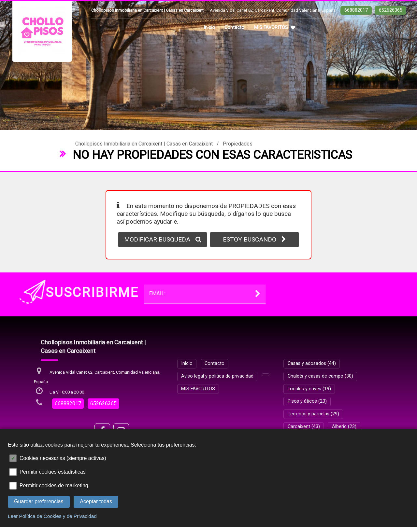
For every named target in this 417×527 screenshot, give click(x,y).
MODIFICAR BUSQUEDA (162, 239)
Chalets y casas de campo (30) (320, 376)
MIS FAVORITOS (274, 27)
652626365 (390, 10)
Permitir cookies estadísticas (53, 472)
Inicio (209, 27)
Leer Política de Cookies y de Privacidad (52, 516)
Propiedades (237, 144)
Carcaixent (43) (304, 426)
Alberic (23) (344, 426)
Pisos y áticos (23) (307, 401)
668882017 (356, 10)
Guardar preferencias (38, 501)
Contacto (234, 27)
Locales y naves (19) (309, 389)
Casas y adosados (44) (312, 363)
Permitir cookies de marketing (54, 485)
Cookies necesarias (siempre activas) (63, 458)
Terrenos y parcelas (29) (313, 414)
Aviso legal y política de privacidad (217, 376)
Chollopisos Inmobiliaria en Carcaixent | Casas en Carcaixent (144, 144)
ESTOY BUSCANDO (254, 239)
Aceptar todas (96, 501)
